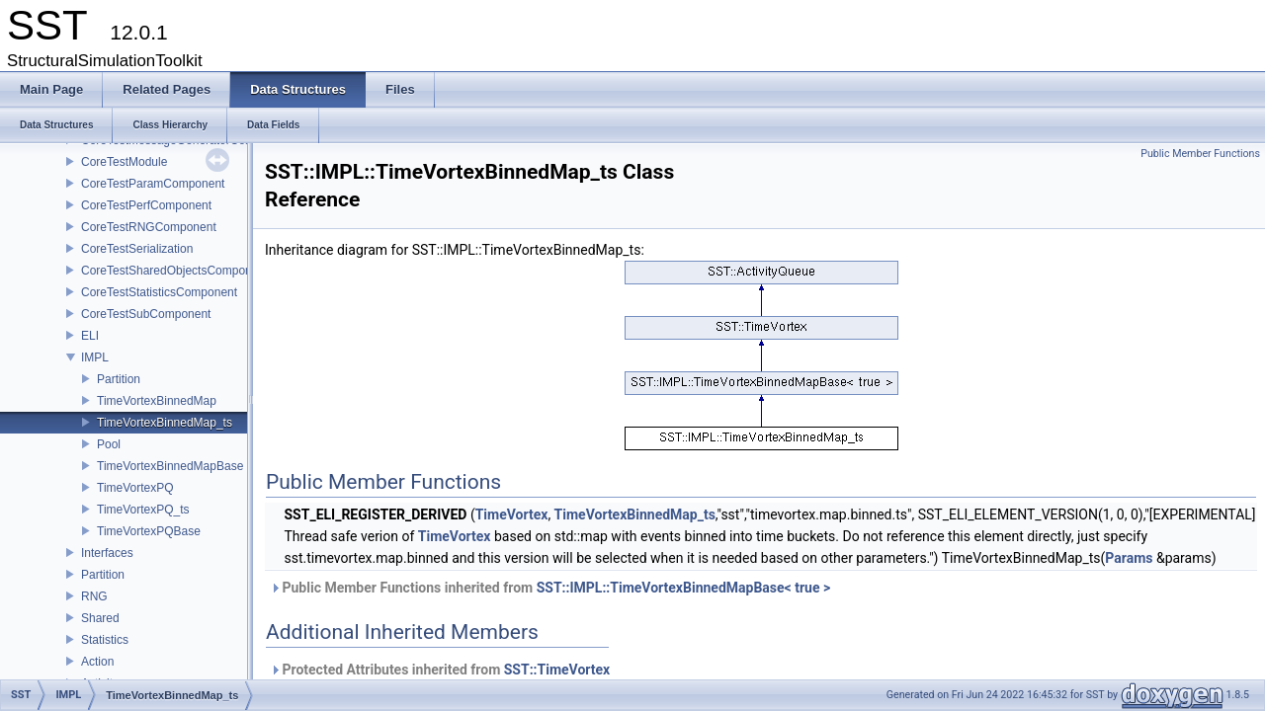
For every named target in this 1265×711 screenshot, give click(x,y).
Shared (100, 618)
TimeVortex (511, 514)
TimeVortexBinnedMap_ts (164, 423)
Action (97, 662)
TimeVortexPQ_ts (143, 509)
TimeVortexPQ (135, 488)
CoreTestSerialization (137, 249)
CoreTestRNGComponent (148, 227)
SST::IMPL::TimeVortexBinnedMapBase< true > (684, 587)
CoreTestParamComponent (152, 184)
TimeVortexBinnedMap (156, 401)
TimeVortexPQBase (149, 531)
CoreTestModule (124, 162)
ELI (90, 336)
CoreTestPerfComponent (146, 205)
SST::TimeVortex (557, 669)
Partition (118, 379)
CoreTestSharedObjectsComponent (174, 270)
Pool (109, 444)
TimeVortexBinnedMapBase (170, 466)
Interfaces (107, 553)
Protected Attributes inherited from (440, 669)
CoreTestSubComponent (146, 314)
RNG (94, 596)
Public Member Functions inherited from (550, 587)
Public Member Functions (1200, 153)
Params (1128, 558)
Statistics (104, 640)
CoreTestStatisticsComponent (159, 292)
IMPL (95, 357)
